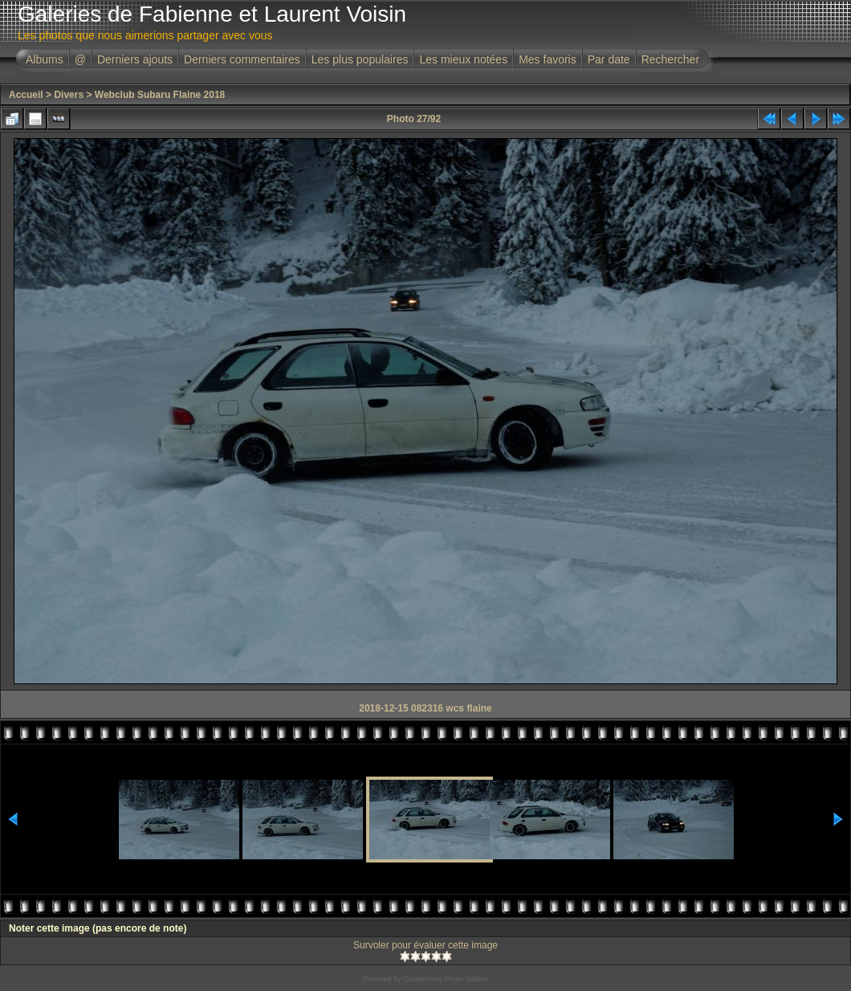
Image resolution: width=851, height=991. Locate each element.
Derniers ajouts (135, 59)
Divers (68, 94)
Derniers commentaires (242, 59)
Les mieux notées (463, 59)
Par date (609, 59)
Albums (44, 59)
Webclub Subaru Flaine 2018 (160, 94)
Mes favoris (547, 59)
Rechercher (670, 59)
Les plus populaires (360, 59)
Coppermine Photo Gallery (445, 979)
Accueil (26, 94)
